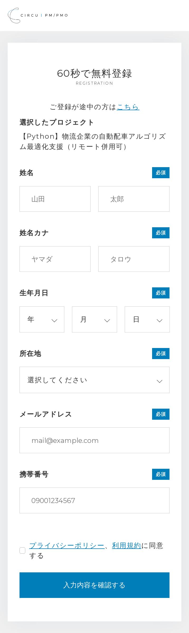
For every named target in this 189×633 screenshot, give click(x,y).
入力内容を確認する (94, 585)
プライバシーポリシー (67, 545)
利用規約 (126, 545)
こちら (128, 107)
